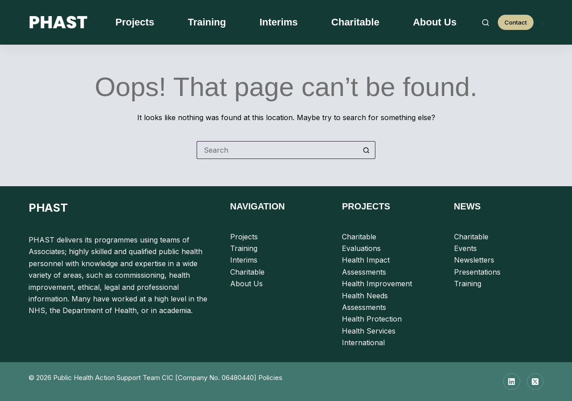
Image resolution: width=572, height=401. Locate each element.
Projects (134, 22)
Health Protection (372, 318)
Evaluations (361, 248)
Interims (279, 22)
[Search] (485, 22)
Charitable (355, 22)
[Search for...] (277, 150)
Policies (270, 377)
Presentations (477, 271)
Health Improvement (377, 283)
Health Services (368, 330)
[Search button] (366, 150)
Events (465, 248)
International (363, 342)
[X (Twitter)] (535, 381)
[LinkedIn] (511, 381)
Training (207, 22)
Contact (516, 22)
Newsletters (474, 259)
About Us (435, 22)
